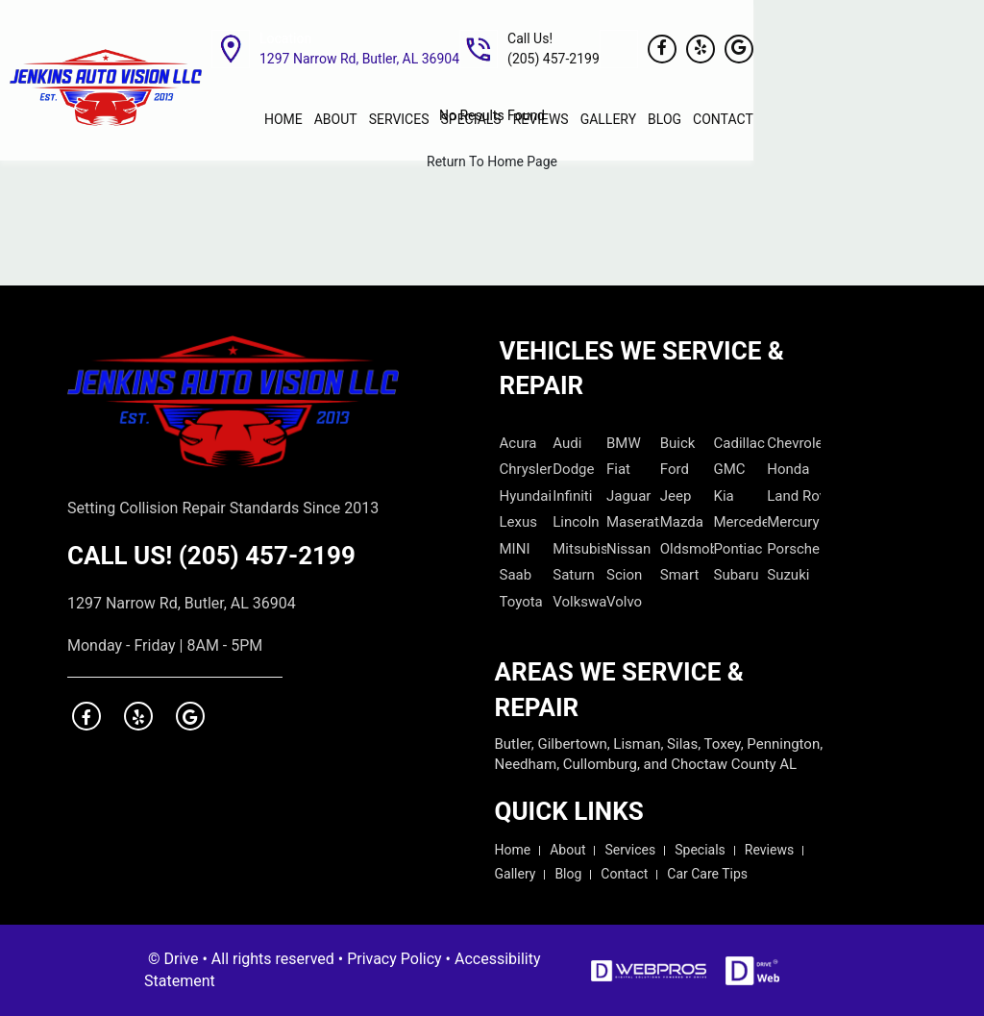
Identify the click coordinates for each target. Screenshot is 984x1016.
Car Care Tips (707, 873)
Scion (624, 574)
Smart (680, 574)
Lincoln (576, 522)
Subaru (736, 574)
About (567, 849)
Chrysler (526, 469)
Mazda (681, 522)
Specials (700, 849)
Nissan (628, 549)
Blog (567, 873)
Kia (724, 496)
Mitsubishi (579, 549)
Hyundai (526, 496)
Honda (788, 469)
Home (513, 849)
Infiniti (572, 496)
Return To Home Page (492, 161)
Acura (518, 443)
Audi (567, 443)
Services (629, 849)
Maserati (633, 522)
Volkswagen (579, 601)
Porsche (793, 549)
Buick (678, 443)
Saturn (574, 574)
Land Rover (794, 496)
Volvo (624, 601)
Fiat (618, 469)
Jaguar (628, 496)
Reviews (769, 849)
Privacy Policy (394, 959)
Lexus (519, 522)
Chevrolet (794, 443)
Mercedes (741, 522)
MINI (515, 549)
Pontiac (738, 549)
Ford (674, 469)
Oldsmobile (687, 549)
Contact (624, 873)
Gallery (515, 873)
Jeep (676, 496)
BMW (623, 443)
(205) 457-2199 (267, 555)
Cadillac (739, 443)
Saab (516, 574)
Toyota (521, 601)
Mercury (793, 522)
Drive (181, 959)
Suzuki (788, 574)
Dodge (573, 469)
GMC (730, 469)
